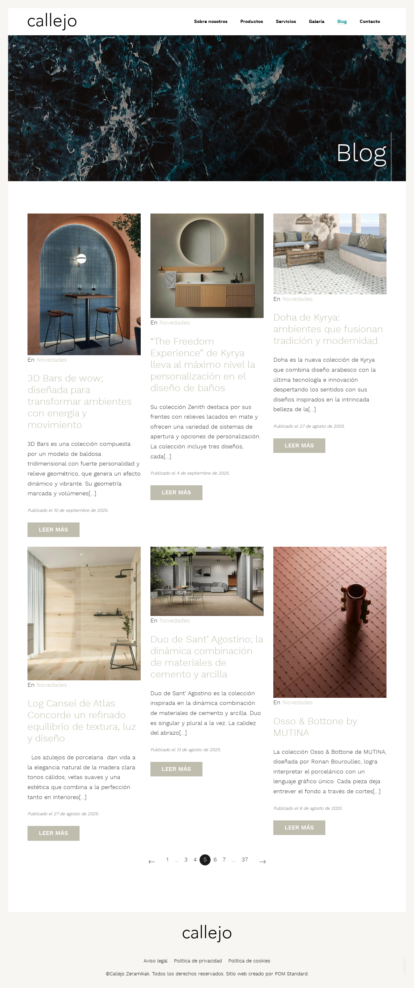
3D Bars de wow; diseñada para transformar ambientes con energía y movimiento (79, 402)
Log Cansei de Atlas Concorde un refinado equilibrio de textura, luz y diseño (81, 721)
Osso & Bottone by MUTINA (315, 727)
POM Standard (291, 974)
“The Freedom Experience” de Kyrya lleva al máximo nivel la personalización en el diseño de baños (202, 365)
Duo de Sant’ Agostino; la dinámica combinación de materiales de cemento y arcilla (206, 657)
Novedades (52, 360)
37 (245, 859)
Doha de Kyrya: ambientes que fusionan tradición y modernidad (328, 329)
